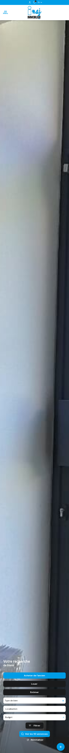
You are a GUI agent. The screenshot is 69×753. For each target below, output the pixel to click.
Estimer (34, 703)
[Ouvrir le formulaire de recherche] (35, 736)
